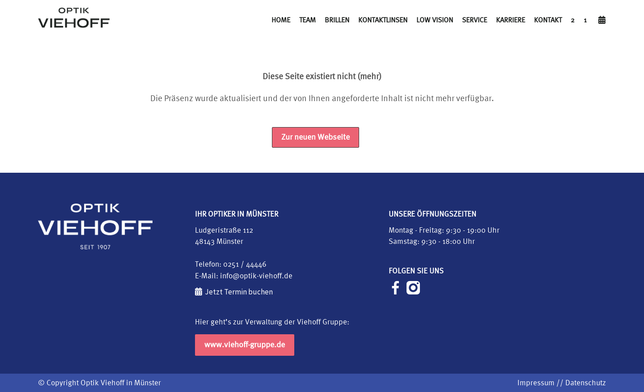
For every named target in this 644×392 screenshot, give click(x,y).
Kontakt (548, 19)
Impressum (536, 383)
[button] (19, 372)
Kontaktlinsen (382, 19)
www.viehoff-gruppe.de (244, 345)
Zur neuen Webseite (315, 137)
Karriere (510, 19)
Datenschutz (585, 383)
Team (307, 19)
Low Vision (434, 19)
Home (280, 19)
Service (474, 19)
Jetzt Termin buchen (239, 292)
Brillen (337, 19)
